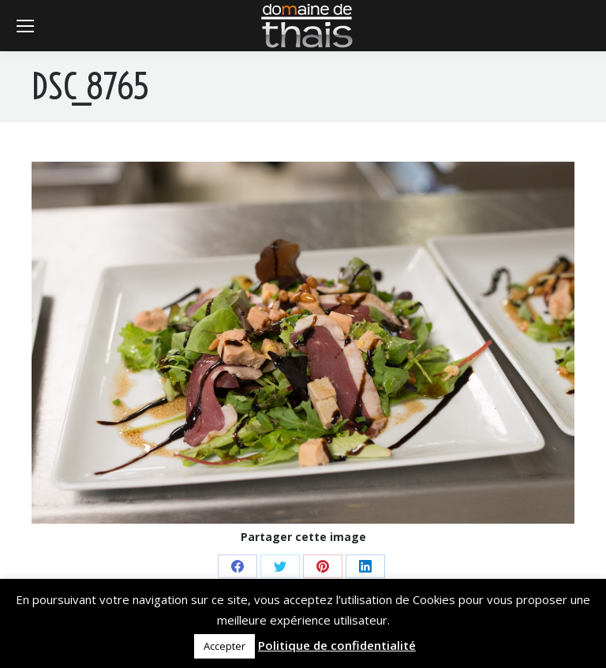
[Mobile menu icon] (25, 26)
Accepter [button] (224, 646)
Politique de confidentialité (337, 645)
